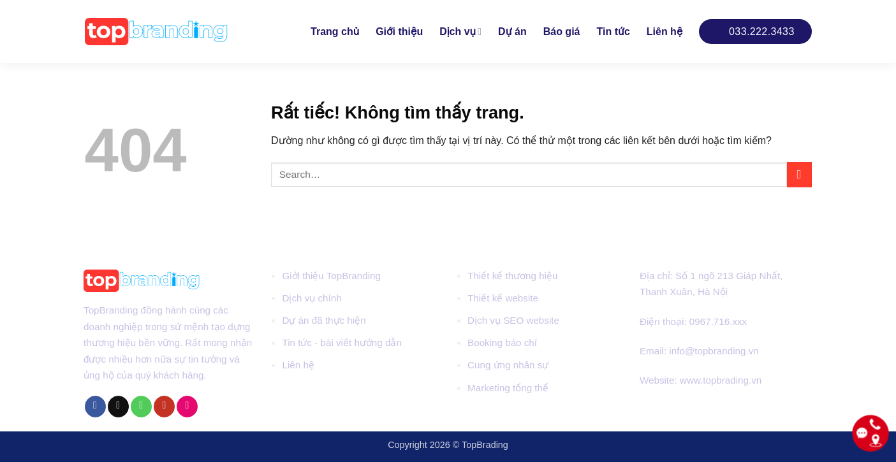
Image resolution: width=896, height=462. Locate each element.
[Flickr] (187, 406)
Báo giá (561, 31)
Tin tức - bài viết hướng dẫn (341, 342)
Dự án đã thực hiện (323, 320)
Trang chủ (335, 31)
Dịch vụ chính (311, 297)
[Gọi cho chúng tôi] (141, 406)
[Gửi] (799, 174)
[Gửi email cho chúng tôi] (118, 406)
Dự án (512, 31)
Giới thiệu (399, 31)
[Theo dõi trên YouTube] (164, 406)
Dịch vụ (460, 31)
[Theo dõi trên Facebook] (95, 406)
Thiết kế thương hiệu (512, 275)
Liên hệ (664, 31)
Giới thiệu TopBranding (331, 275)
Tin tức (612, 31)
